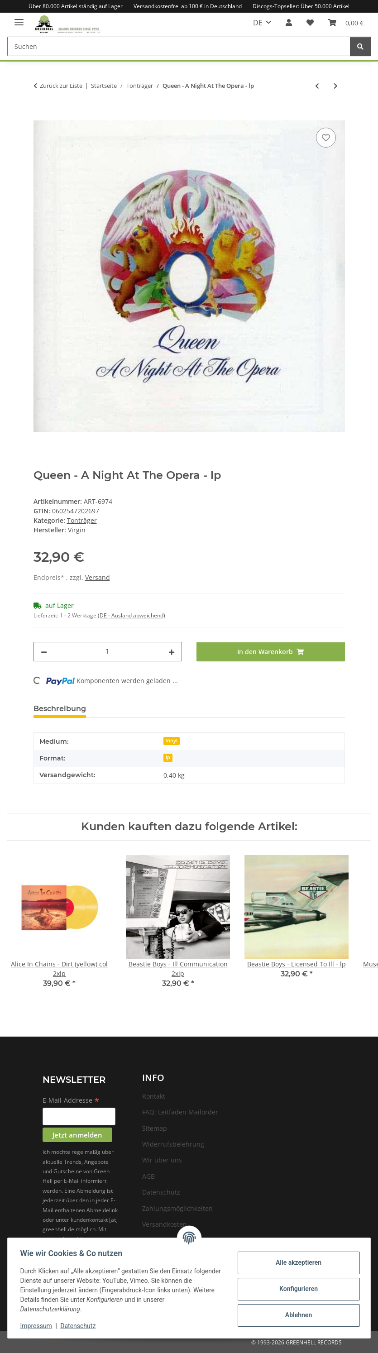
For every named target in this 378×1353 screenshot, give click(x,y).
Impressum (38, 1325)
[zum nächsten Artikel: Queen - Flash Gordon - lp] (335, 86)
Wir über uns (162, 1160)
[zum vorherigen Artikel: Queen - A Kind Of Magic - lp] (317, 86)
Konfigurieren (296, 1288)
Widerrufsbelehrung (173, 1144)
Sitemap (154, 1128)
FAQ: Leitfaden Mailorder (180, 1112)
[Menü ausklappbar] (19, 18)
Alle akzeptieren (296, 1262)
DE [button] (258, 23)
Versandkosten (164, 1224)
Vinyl (171, 740)
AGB (148, 1176)
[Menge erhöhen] (172, 651)
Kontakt (153, 1096)
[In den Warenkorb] (40, 115)
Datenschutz (80, 1325)
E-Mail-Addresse (71, 1101)
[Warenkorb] (346, 23)
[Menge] (107, 651)
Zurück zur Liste (61, 85)
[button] (288, 23)
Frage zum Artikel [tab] (133, 708)
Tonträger (82, 520)
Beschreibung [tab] (59, 708)
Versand (97, 577)
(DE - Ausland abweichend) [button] (131, 615)
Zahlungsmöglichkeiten (177, 1208)
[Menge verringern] (44, 651)
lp (168, 757)
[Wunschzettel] (310, 23)
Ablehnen (296, 1315)
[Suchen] (178, 46)
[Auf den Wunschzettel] (326, 138)
